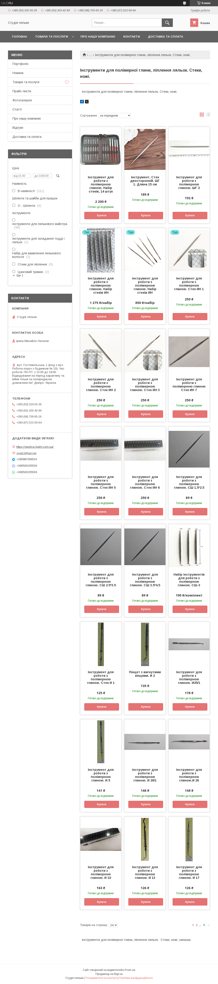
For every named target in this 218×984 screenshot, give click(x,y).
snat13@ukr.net (26, 453)
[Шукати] (167, 22)
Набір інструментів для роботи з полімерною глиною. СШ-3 (189, 580)
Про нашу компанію (98, 36)
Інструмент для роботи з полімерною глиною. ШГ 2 (189, 182)
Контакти (131, 36)
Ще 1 (19, 275)
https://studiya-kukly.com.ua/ (35, 446)
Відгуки (17, 127)
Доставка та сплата (165, 36)
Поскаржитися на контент (101, 978)
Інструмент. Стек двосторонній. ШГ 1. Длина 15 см (145, 180)
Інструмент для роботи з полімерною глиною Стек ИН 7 (189, 385)
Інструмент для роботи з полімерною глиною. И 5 (101, 775)
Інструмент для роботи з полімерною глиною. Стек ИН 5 (101, 482)
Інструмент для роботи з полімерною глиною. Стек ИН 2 (101, 385)
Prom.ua (130, 970)
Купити (101, 215)
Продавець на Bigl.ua (109, 974)
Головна (19, 36)
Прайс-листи (21, 91)
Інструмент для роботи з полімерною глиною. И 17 (189, 872)
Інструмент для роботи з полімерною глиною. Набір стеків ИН (101, 285)
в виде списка (208, 115)
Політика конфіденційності (136, 978)
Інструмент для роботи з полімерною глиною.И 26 (189, 775)
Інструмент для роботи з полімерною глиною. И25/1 (189, 677)
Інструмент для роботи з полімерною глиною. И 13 (145, 872)
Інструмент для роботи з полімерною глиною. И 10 (101, 872)
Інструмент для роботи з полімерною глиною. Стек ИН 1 (189, 284)
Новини (17, 73)
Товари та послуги (51, 36)
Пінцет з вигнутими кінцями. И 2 (145, 673)
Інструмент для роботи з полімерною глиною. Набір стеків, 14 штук (101, 184)
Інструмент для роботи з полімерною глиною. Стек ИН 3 (145, 385)
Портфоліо (20, 64)
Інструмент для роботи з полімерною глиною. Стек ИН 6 (145, 482)
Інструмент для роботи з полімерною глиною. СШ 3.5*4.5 (145, 580)
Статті (17, 109)
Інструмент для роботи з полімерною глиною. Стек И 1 (101, 677)
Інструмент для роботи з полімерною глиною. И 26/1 (145, 775)
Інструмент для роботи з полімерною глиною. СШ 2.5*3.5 (101, 580)
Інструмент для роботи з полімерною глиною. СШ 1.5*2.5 (189, 482)
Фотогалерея (22, 100)
